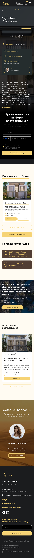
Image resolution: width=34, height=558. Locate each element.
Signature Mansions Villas (15, 203)
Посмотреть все (17, 227)
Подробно (11, 219)
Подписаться (17, 533)
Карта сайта (5, 549)
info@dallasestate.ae (9, 484)
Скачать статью (12, 307)
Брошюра (23, 219)
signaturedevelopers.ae (11, 63)
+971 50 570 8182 (10, 481)
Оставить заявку (17, 153)
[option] (17, 202)
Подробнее (17, 379)
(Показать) (20, 44)
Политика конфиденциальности (11, 545)
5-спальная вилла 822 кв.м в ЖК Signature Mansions (16, 359)
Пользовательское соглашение (11, 547)
